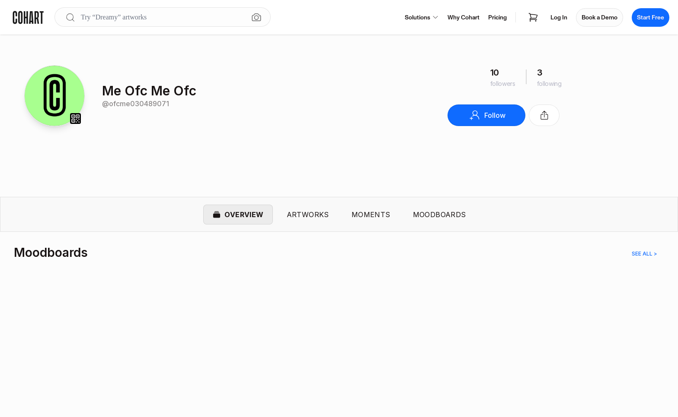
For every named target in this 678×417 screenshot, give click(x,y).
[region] (339, 334)
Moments (371, 215)
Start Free (650, 17)
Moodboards (439, 215)
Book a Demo (599, 17)
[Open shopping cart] (533, 17)
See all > (644, 255)
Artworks (308, 215)
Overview (237, 215)
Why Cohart (464, 17)
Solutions (422, 17)
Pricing (497, 17)
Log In (558, 17)
